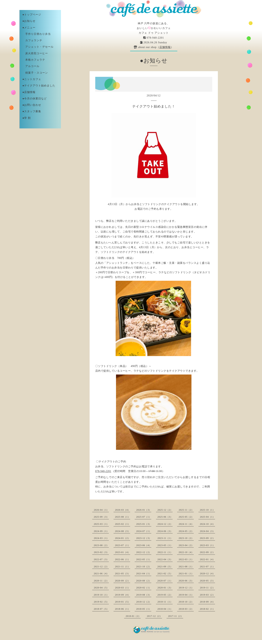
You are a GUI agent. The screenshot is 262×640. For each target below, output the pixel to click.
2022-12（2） (143, 552)
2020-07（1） (165, 580)
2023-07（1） (122, 545)
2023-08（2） (101, 545)
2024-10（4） (207, 524)
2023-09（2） (207, 538)
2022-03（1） (186, 559)
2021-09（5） (165, 566)
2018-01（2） (133, 616)
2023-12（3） (143, 538)
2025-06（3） (165, 517)
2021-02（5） (165, 573)
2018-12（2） (143, 601)
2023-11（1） (165, 538)
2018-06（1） (122, 609)
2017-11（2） (175, 616)
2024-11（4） (186, 524)
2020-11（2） (101, 580)
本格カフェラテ (33, 59)
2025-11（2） (186, 510)
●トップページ (31, 14)
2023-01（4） (122, 552)
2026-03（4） (122, 510)
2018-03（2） (186, 609)
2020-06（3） (186, 580)
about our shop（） (154, 47)
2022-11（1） (165, 552)
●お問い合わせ (31, 105)
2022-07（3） (101, 559)
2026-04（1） (101, 510)
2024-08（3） (122, 531)
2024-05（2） (186, 531)
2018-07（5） (101, 609)
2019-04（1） (186, 594)
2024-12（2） (165, 524)
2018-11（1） (165, 601)
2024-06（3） (165, 531)
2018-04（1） (165, 609)
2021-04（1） (143, 573)
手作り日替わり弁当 (36, 34)
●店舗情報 (28, 92)
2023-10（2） (186, 538)
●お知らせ (28, 21)
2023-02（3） (101, 552)
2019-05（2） (165, 594)
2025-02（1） (122, 524)
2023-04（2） (186, 545)
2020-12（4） (207, 573)
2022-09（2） (207, 552)
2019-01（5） (122, 601)
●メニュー (28, 27)
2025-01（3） (143, 524)
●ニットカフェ (31, 79)
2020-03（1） (122, 587)
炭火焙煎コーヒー (35, 53)
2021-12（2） (101, 566)
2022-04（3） (165, 559)
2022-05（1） (143, 559)
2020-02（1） (143, 587)
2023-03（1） (207, 545)
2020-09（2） (122, 580)
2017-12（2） (154, 616)
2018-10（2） (186, 601)
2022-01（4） (207, 559)
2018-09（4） (207, 601)
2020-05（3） (207, 580)
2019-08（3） (143, 594)
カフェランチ (32, 40)
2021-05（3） (122, 573)
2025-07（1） (143, 517)
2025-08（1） (122, 517)
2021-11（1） (122, 566)
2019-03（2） (207, 594)
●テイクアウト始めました (38, 85)
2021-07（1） (207, 566)
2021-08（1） (186, 566)
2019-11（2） (207, 587)
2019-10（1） (101, 594)
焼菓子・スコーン (35, 72)
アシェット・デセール (38, 46)
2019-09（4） (122, 594)
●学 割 (26, 118)
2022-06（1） (122, 559)
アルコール (30, 66)
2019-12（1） (186, 587)
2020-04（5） (101, 587)
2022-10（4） (186, 552)
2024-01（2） (122, 538)
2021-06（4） (101, 573)
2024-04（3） (207, 531)
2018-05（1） (143, 609)
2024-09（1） (101, 531)
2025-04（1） (207, 517)
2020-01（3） (165, 587)
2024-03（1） (101, 538)
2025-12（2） (165, 510)
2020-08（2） (143, 580)
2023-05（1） (165, 545)
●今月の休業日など (34, 98)
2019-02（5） (101, 601)
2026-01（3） (143, 510)
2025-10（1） (207, 510)
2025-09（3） (101, 517)
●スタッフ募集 (31, 111)
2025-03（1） (101, 524)
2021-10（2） (143, 566)
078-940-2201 (153, 37)
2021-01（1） (186, 573)
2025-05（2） (186, 517)
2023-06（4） (143, 545)
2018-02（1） (207, 609)
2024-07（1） (143, 531)
